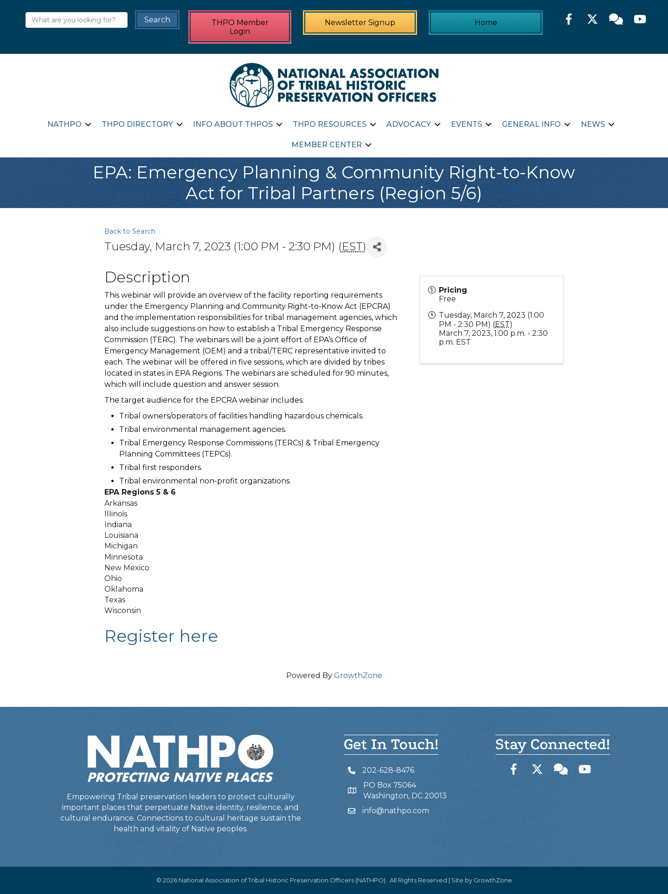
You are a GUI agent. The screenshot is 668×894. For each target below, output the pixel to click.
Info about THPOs (233, 124)
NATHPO (64, 124)
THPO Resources (329, 124)
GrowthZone (358, 675)
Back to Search (129, 231)
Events (466, 124)
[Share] (376, 246)
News (593, 124)
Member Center (326, 144)
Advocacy (408, 124)
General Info (531, 124)
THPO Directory (137, 124)
